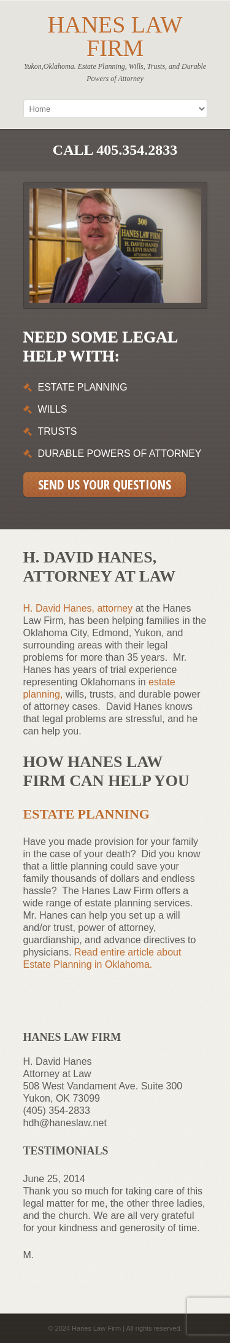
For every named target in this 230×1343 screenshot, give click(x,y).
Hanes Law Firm (115, 36)
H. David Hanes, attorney (78, 608)
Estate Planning (86, 814)
